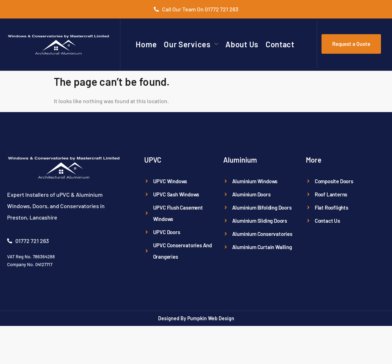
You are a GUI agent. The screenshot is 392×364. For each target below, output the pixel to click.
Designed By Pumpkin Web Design (196, 318)
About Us (241, 44)
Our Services (191, 44)
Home (146, 44)
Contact (280, 44)
